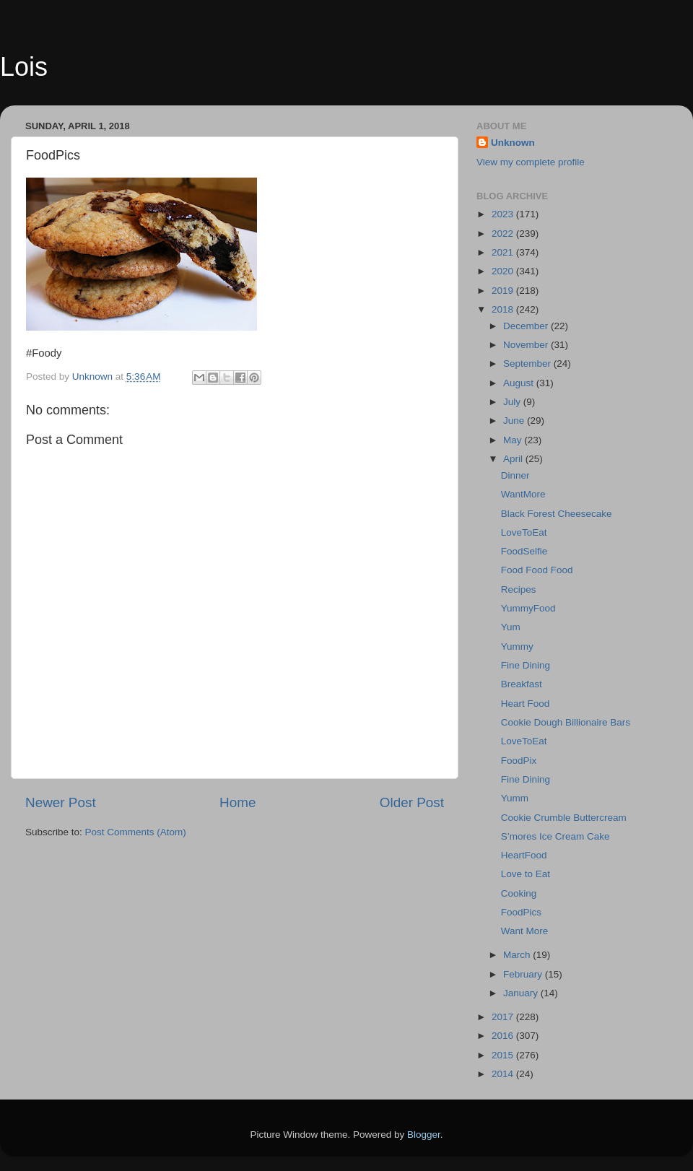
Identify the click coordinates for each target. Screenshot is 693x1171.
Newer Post (60, 802)
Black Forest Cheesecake (556, 513)
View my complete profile (530, 162)
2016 (504, 1035)
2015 (504, 1055)
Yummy (517, 646)
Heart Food (525, 703)
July (513, 401)
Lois (24, 67)
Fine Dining (525, 665)
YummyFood (528, 608)
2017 (504, 1016)
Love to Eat (525, 874)
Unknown (513, 142)
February (524, 974)
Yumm (514, 798)
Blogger (423, 1134)
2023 (504, 214)
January (522, 993)
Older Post (412, 802)
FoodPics (521, 912)
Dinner (515, 475)
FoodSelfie (524, 551)
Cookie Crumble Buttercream (564, 817)
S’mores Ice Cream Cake (555, 836)
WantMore (523, 494)
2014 (504, 1073)
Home (237, 802)
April (514, 458)
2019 (504, 290)
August (519, 383)
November (527, 344)
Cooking (519, 893)
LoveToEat (524, 532)
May (513, 440)
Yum (510, 627)
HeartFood (524, 855)
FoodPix (519, 760)
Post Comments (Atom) (135, 832)
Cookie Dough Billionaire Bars (565, 722)
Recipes (518, 589)
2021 (504, 252)
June (515, 420)
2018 (504, 309)
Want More (525, 931)
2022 (504, 233)
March (518, 954)
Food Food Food (537, 570)
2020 (504, 271)
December (527, 326)
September (528, 363)
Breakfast (521, 684)
